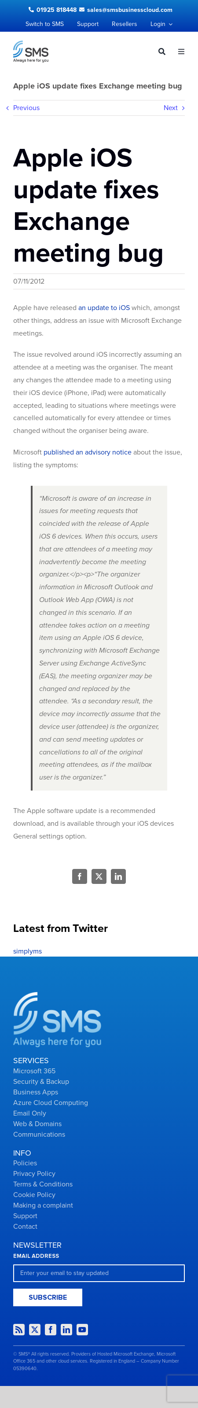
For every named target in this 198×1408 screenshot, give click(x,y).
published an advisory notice (88, 452)
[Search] (158, 51)
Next (171, 107)
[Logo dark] (30, 44)
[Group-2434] (57, 995)
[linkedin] (66, 1329)
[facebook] (50, 1329)
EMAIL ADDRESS (36, 1256)
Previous (26, 107)
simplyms (27, 951)
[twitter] (34, 1329)
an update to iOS (104, 307)
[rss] (19, 1329)
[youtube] (82, 1329)
